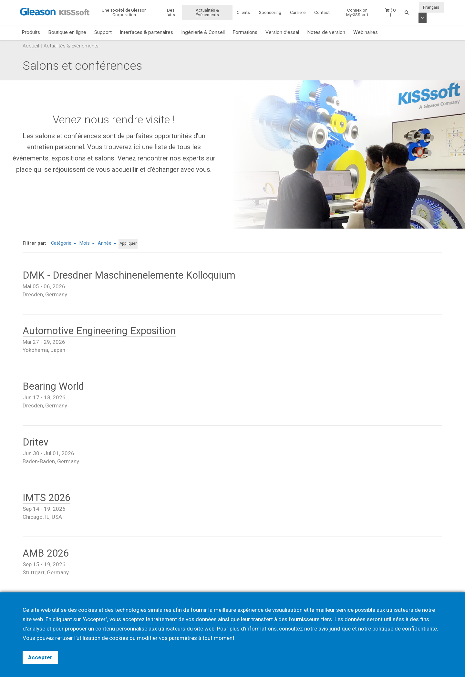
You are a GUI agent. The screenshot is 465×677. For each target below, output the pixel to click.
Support (103, 32)
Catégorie (63, 243)
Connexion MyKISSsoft (357, 12)
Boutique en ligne (67, 32)
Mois (87, 243)
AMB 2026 (46, 553)
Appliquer (128, 243)
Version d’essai (282, 32)
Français (431, 7)
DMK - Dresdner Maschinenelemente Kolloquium (129, 275)
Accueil (31, 46)
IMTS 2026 (46, 497)
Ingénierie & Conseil (203, 32)
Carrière (297, 12)
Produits (31, 32)
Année (107, 243)
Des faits (170, 12)
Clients (243, 12)
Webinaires (365, 32)
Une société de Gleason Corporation (124, 12)
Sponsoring (270, 12)
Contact (322, 12)
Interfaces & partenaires (146, 32)
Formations (244, 32)
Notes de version (326, 32)
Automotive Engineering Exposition (99, 330)
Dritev (35, 442)
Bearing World (53, 386)
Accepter (40, 657)
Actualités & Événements (207, 12)
